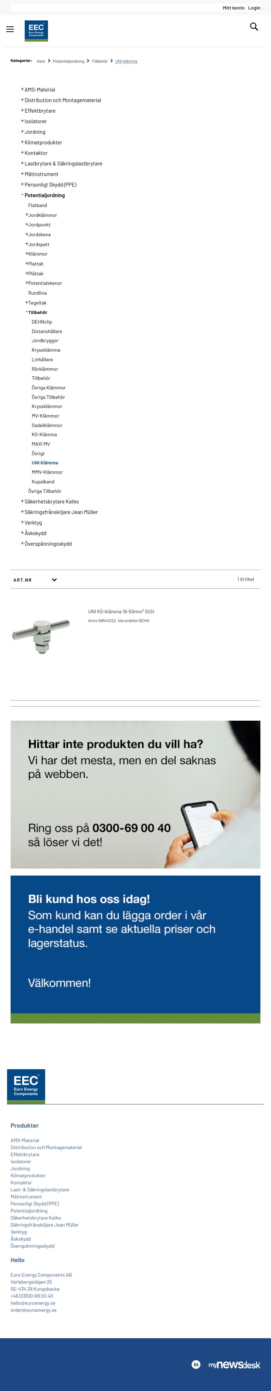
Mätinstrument (38, 173)
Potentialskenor (41, 282)
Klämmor (34, 253)
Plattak (32, 263)
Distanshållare (47, 331)
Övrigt (38, 453)
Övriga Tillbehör (48, 397)
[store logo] (36, 31)
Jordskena (36, 234)
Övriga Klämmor (49, 387)
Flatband (37, 205)
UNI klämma (45, 462)
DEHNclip (42, 322)
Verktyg (29, 521)
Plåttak (32, 273)
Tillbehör (100, 60)
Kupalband (43, 481)
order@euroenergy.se (34, 1310)
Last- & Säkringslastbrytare (40, 1189)
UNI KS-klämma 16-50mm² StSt (121, 611)
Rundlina (37, 293)
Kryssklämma (46, 350)
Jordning (31, 131)
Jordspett (35, 244)
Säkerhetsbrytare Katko (48, 500)
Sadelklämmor (47, 425)
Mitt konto (234, 8)
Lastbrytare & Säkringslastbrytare (59, 162)
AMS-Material (36, 88)
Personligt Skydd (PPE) (47, 183)
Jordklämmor (39, 214)
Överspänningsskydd (44, 543)
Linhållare (42, 359)
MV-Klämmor (45, 416)
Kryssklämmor (47, 406)
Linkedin (196, 1364)
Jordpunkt (35, 224)
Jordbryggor (45, 340)
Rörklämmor (45, 369)
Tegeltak (34, 302)
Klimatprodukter (39, 141)
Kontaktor (32, 152)
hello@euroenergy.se (33, 1303)
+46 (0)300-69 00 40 (32, 1296)
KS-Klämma (44, 434)
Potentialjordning (69, 60)
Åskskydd (32, 532)
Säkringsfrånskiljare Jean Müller (57, 511)
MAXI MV (41, 444)
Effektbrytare (36, 110)
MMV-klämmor (47, 472)
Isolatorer (32, 120)
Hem (41, 60)
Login (254, 8)
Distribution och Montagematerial (59, 99)
